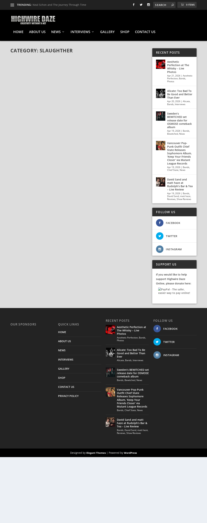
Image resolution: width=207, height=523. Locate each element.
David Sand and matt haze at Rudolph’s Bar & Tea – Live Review (180, 183)
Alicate (186, 99)
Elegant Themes (96, 451)
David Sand (173, 194)
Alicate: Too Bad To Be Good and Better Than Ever (179, 92)
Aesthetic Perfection (127, 335)
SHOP (124, 30)
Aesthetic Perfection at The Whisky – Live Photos (178, 65)
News (182, 131)
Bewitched (172, 131)
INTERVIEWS (80, 30)
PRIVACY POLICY (68, 394)
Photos (170, 79)
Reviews (171, 197)
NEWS (56, 30)
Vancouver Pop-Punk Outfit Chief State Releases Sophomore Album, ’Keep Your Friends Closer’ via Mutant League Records (179, 151)
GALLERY (107, 30)
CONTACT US (145, 30)
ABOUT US (37, 30)
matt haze (185, 194)
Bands (182, 76)
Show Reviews (184, 197)
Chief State (173, 168)
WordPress (130, 451)
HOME (18, 30)
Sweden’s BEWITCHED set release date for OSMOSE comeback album (179, 118)
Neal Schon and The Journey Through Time (59, 4)
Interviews (180, 102)
